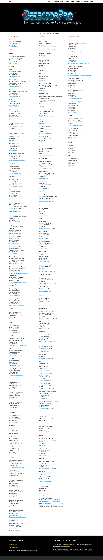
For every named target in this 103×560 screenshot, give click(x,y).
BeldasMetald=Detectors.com (47, 228)
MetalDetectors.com (14, 211)
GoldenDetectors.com (15, 173)
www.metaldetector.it (73, 165)
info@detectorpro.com (70, 544)
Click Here (35, 550)
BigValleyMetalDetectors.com (17, 130)
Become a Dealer (14, 547)
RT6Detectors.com (44, 398)
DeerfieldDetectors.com (45, 481)
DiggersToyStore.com (44, 178)
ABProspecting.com (14, 76)
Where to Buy (13, 544)
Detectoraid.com (43, 80)
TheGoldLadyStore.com (15, 116)
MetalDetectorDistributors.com (47, 155)
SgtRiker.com (42, 445)
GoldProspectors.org (14, 96)
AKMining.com (13, 63)
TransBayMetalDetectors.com (17, 160)
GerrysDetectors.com (15, 332)
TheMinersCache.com (15, 150)
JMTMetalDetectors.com (15, 355)
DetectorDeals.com (44, 351)
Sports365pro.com (15, 477)
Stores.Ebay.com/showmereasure (48, 67)
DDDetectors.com (43, 455)
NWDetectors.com (44, 248)
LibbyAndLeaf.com (44, 188)
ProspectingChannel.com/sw (17, 365)
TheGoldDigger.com (44, 141)
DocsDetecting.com (44, 90)
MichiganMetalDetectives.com (17, 467)
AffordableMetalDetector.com (17, 221)
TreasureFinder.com (14, 530)
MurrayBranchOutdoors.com (46, 388)
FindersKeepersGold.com (75, 51)
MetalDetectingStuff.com (45, 421)
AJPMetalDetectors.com (45, 305)
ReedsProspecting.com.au (75, 98)
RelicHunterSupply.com (45, 328)
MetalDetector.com (14, 453)
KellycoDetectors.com (15, 233)
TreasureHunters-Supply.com (46, 201)
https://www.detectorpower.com (22, 284)
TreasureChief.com (44, 57)
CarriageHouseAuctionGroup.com (48, 318)
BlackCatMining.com (44, 238)
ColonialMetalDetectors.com (17, 186)
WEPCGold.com (13, 140)
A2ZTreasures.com (44, 261)
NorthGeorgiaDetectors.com (16, 305)
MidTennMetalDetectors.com (46, 380)
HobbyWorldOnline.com (15, 443)
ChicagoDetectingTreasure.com (17, 345)
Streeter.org (42, 103)
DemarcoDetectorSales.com (46, 116)
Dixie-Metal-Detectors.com (46, 358)
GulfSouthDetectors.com (16, 319)
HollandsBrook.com (44, 123)
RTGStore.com (13, 253)
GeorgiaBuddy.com (14, 295)
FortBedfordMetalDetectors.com (47, 283)
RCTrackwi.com (43, 491)
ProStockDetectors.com (15, 487)
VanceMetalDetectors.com (16, 422)
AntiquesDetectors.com (15, 389)
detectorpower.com (21, 282)
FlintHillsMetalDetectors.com (17, 399)
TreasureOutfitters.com (45, 291)
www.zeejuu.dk (72, 152)
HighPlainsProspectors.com (16, 409)
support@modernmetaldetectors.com (52, 503)
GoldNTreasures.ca (73, 139)
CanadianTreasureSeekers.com (76, 125)
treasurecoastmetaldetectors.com (18, 273)
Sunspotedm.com (14, 507)
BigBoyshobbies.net (44, 215)
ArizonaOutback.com (15, 86)
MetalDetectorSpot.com (45, 432)
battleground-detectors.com (46, 168)
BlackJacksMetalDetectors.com (47, 468)
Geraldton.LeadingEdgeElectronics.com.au (79, 75)
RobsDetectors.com (14, 106)
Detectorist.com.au (73, 112)
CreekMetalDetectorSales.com (47, 271)
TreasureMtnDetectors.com (46, 408)
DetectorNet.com (13, 46)
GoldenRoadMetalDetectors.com (47, 46)
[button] (62, 33)
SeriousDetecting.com (15, 497)
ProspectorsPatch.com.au (75, 87)
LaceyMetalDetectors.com (46, 133)
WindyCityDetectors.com (16, 375)
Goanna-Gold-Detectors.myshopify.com (78, 63)
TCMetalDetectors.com (15, 196)
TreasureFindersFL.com (15, 263)
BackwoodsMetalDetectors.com (47, 341)
